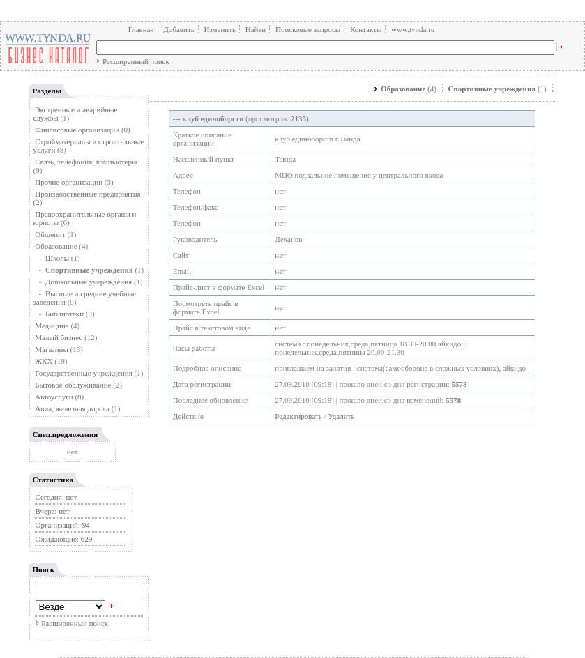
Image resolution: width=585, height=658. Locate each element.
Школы (57, 258)
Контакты (365, 29)
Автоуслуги (54, 396)
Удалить (341, 416)
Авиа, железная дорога (72, 408)
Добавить (178, 29)
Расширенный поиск (135, 61)
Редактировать (298, 416)
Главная (141, 29)
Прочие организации (68, 182)
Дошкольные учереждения (88, 281)
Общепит (50, 234)
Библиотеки (64, 313)
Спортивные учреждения (491, 88)
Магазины (51, 349)
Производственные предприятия (87, 194)
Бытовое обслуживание (73, 385)
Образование (56, 246)
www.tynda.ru (412, 29)
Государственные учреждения (83, 373)
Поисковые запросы (307, 29)
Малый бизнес (58, 337)
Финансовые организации (77, 129)
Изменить (220, 29)
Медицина (51, 325)
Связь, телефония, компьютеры (86, 162)
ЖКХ (43, 361)
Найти (255, 29)
